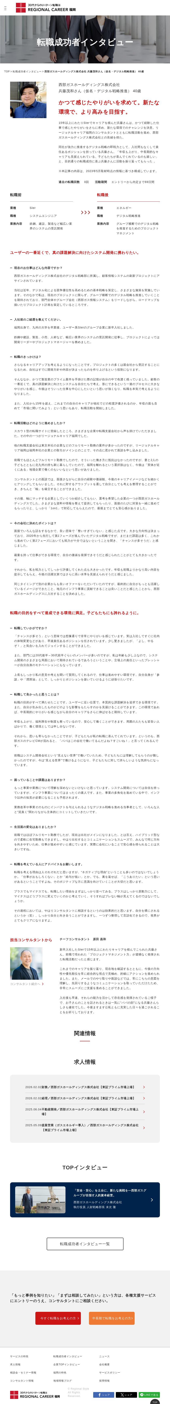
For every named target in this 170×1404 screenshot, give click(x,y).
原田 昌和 (99, 939)
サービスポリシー (109, 1372)
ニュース (104, 1356)
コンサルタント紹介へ (25, 984)
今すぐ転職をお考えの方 (58, 1318)
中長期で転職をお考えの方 (111, 1318)
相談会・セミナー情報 (23, 1372)
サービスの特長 (19, 1356)
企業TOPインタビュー (66, 1364)
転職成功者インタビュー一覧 (85, 1244)
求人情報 (15, 1364)
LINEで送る (151, 1394)
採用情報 (104, 1380)
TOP (7, 71)
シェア (106, 1394)
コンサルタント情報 (22, 1380)
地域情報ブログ (62, 1380)
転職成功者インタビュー (27, 71)
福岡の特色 (60, 1372)
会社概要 (104, 1364)
